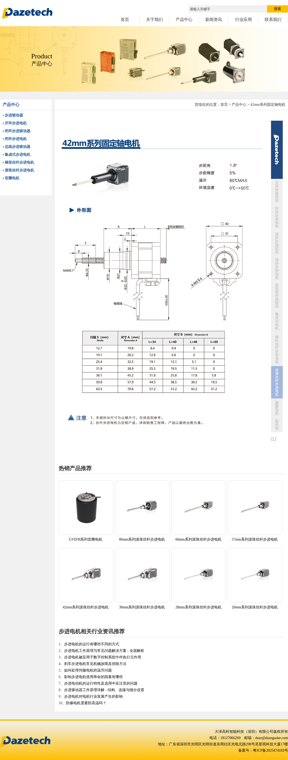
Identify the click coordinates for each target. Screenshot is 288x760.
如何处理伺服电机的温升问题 (88, 670)
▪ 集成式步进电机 (16, 155)
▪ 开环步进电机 (15, 123)
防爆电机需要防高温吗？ (86, 703)
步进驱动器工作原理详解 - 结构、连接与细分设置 (104, 690)
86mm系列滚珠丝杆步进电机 (142, 539)
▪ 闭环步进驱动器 (16, 131)
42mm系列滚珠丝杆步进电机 (86, 607)
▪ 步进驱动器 (13, 115)
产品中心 (239, 105)
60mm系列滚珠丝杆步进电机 (198, 539)
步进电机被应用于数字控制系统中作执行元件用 (102, 657)
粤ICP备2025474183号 (270, 750)
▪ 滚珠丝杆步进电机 (18, 170)
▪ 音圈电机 (11, 178)
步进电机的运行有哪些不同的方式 (91, 644)
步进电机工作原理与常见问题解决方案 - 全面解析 (104, 651)
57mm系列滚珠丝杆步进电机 (255, 539)
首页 (224, 105)
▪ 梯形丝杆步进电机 (18, 162)
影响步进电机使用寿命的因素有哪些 (93, 677)
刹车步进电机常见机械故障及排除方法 (95, 664)
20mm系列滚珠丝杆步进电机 (255, 607)
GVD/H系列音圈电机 (85, 539)
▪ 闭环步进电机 (15, 139)
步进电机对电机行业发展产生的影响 (93, 696)
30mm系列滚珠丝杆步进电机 (142, 607)
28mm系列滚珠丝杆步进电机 (198, 607)
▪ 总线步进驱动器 (16, 147)
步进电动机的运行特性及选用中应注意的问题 (100, 683)
